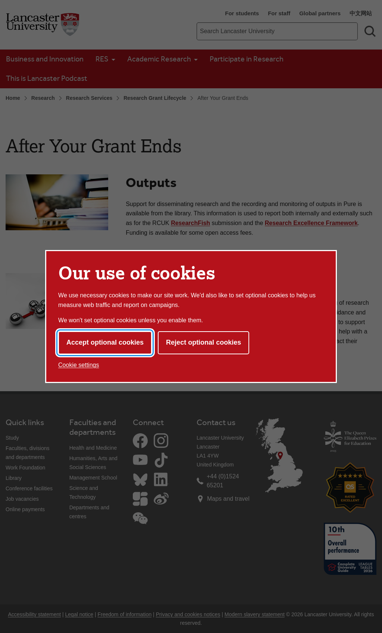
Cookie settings (78, 365)
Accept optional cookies (105, 342)
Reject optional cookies (203, 342)
